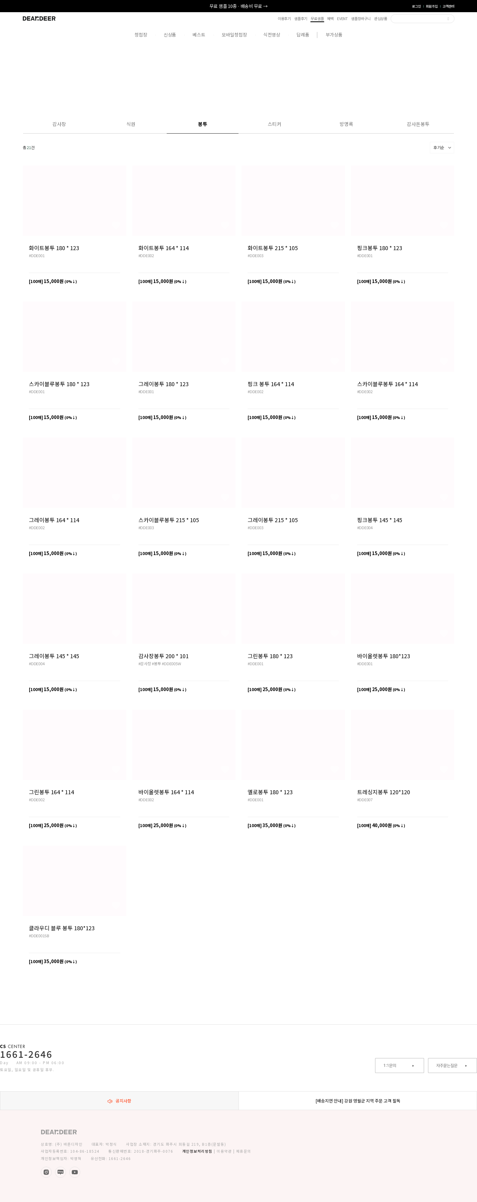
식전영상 (271, 34)
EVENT (342, 18)
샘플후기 (300, 18)
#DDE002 (146, 255)
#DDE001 (36, 255)
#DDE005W (171, 663)
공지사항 (119, 1101)
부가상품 (334, 34)
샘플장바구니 (361, 18)
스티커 (274, 124)
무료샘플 (317, 19)
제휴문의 (243, 1151)
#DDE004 (365, 527)
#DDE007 (365, 799)
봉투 (202, 124)
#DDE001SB (39, 935)
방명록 (346, 124)
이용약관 (224, 1151)
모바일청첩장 (234, 34)
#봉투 (156, 663)
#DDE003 (255, 255)
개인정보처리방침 (197, 1151)
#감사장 (144, 663)
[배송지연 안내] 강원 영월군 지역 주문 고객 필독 (357, 1101)
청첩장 (140, 34)
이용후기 (284, 18)
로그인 (416, 6)
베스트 (199, 34)
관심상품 (380, 18)
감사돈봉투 (418, 124)
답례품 (303, 34)
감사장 (59, 124)
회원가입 (432, 6)
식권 (130, 124)
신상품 (170, 34)
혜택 (330, 18)
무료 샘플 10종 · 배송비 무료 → (239, 6)
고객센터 (448, 6)
